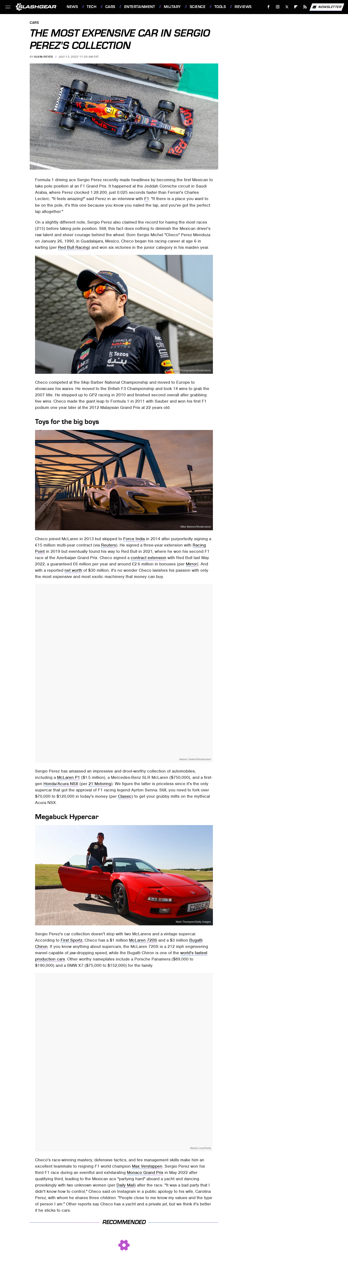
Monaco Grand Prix (145, 1172)
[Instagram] (277, 7)
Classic (125, 796)
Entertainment (139, 7)
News (72, 7)
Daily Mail (125, 1185)
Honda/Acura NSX (61, 783)
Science (198, 7)
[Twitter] (286, 7)
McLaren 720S (143, 940)
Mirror (191, 564)
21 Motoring (99, 783)
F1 (146, 198)
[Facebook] (268, 7)
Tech (91, 7)
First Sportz (71, 940)
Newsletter (327, 7)
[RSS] (305, 7)
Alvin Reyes (43, 56)
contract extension (148, 557)
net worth (73, 570)
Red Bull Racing (73, 247)
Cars (110, 7)
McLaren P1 (68, 777)
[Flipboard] (295, 7)
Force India (134, 538)
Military (172, 7)
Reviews (243, 7)
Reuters (108, 545)
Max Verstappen (147, 1166)
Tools (220, 7)
